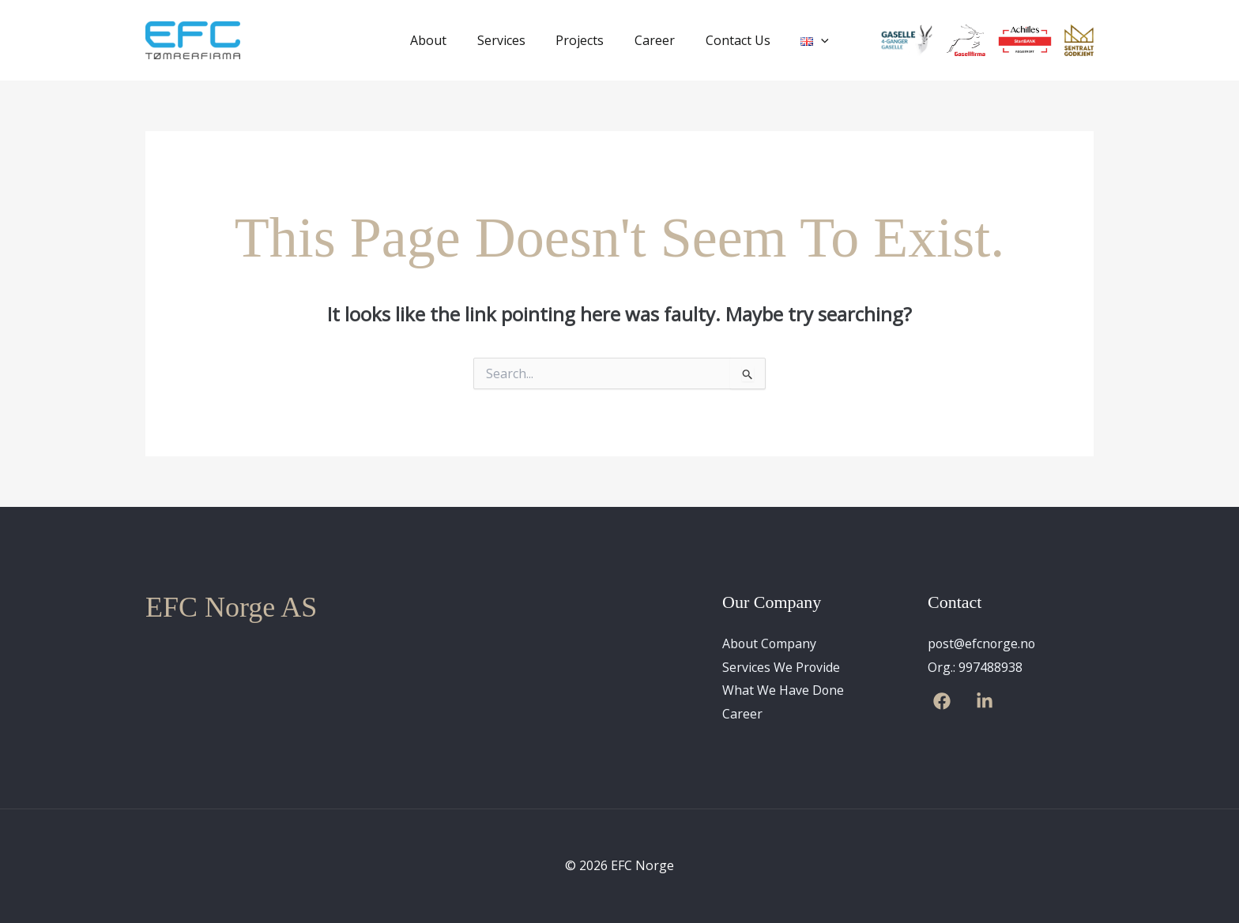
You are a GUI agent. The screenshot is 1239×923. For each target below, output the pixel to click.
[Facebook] (942, 702)
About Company (770, 643)
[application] (808, 40)
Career (652, 40)
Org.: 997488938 (975, 667)
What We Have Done (783, 691)
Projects (583, 40)
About (442, 40)
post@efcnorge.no (983, 643)
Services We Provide (781, 667)
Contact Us (730, 40)
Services (509, 40)
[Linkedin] (984, 702)
